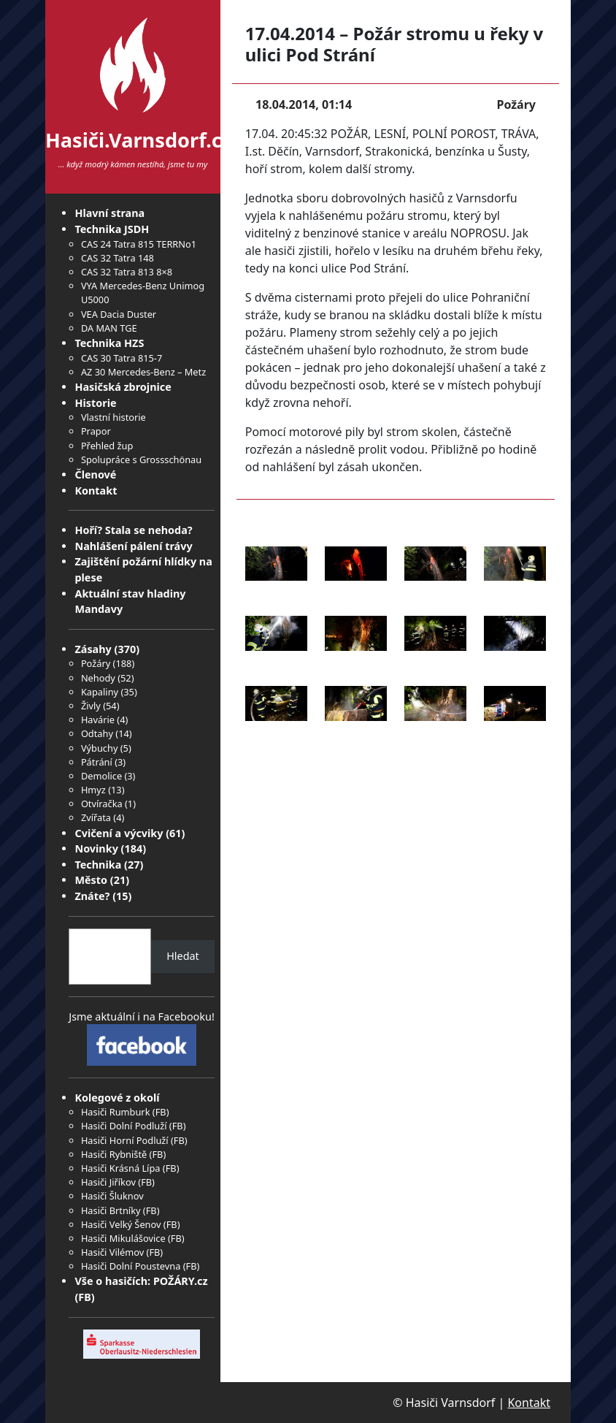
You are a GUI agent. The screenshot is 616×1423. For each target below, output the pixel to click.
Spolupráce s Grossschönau (141, 459)
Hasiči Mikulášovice (123, 1238)
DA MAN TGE (109, 328)
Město (90, 880)
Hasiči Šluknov (112, 1195)
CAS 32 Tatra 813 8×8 (126, 271)
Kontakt (95, 490)
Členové (95, 474)
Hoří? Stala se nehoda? (133, 530)
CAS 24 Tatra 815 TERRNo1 (138, 244)
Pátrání (96, 761)
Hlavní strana (109, 213)
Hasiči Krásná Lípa (121, 1168)
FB (160, 1111)
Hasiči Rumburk (115, 1111)
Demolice (101, 775)
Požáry (95, 663)
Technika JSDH (111, 229)
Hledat (182, 956)
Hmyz (93, 789)
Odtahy (97, 733)
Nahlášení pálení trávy (133, 546)
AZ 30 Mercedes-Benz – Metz (143, 371)
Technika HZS (109, 343)
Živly (91, 705)
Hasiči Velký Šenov (121, 1224)
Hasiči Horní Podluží (125, 1140)
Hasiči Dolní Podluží (124, 1125)
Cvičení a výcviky (118, 833)
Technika (97, 864)
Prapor (96, 431)
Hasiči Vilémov (112, 1252)
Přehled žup (107, 445)
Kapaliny (99, 691)
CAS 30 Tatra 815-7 (121, 358)
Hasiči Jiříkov (108, 1182)
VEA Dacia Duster (118, 314)
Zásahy (92, 649)
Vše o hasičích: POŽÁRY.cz (140, 1281)
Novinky (96, 848)
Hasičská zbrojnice (122, 387)
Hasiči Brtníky (111, 1210)
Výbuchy (99, 748)
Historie (95, 403)
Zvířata (96, 817)
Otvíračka (102, 803)
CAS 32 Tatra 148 (117, 257)
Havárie (98, 719)
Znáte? (91, 896)
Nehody (98, 677)
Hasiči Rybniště (114, 1154)
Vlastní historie (113, 417)
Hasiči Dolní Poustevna (130, 1266)
